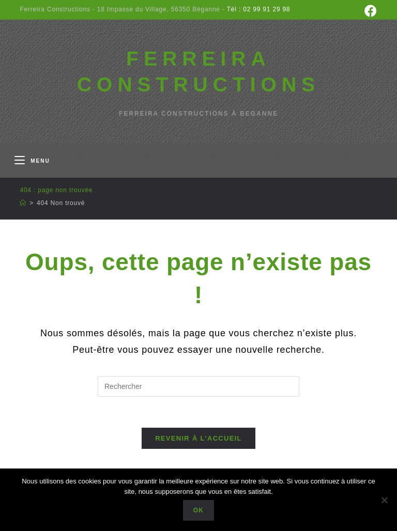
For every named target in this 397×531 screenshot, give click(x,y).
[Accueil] (23, 203)
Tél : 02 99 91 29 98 (258, 9)
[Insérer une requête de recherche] (198, 386)
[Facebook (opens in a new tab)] (369, 11)
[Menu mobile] (32, 161)
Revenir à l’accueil (198, 438)
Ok (198, 510)
